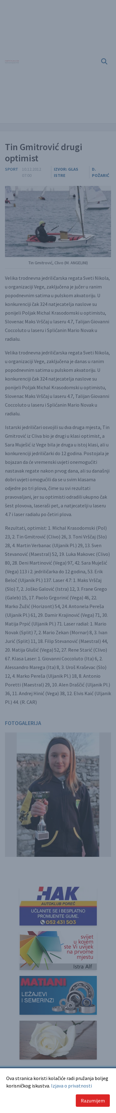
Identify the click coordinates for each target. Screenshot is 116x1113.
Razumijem (93, 1100)
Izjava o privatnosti (71, 1086)
